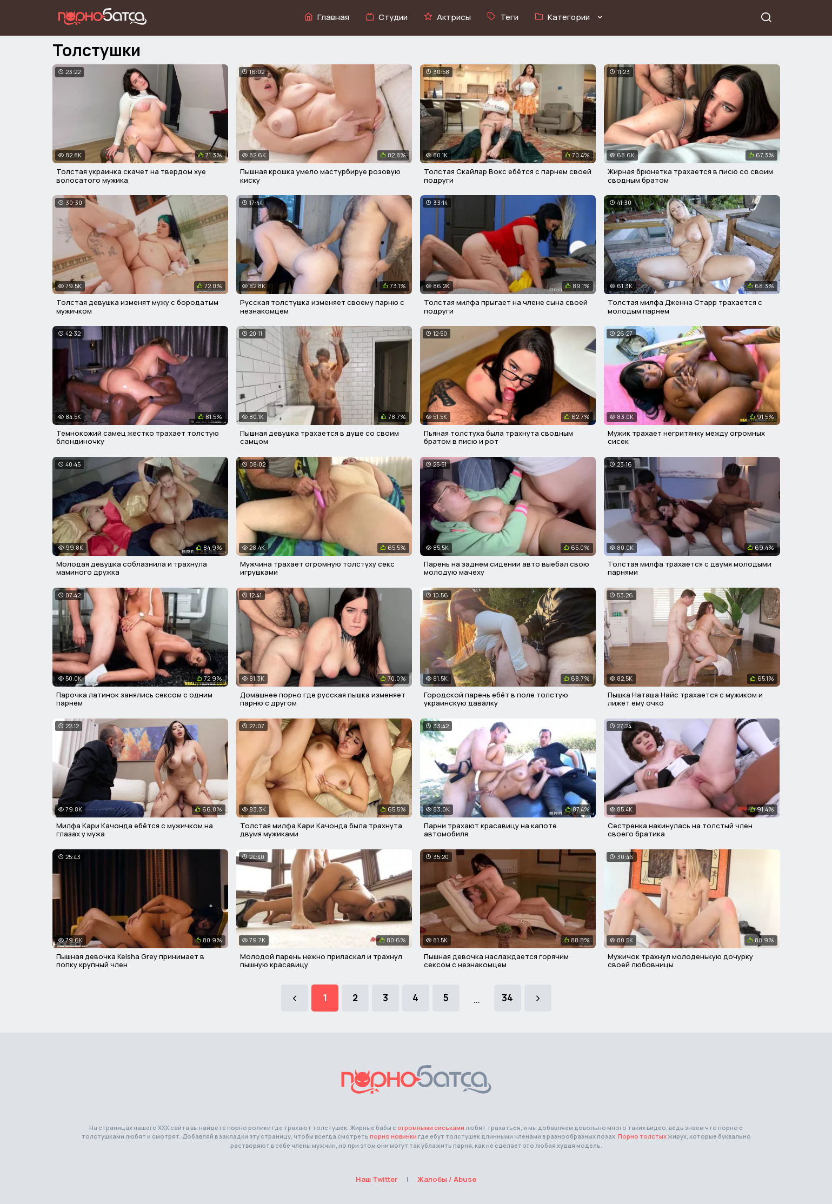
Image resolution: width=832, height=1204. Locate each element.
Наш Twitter (377, 1179)
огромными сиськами (430, 1127)
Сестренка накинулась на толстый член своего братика (680, 830)
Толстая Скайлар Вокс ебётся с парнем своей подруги (507, 176)
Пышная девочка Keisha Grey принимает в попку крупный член (130, 961)
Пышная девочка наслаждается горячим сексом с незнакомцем (496, 961)
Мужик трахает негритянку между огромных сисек (686, 437)
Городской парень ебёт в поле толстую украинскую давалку (496, 699)
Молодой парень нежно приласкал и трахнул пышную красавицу (321, 961)
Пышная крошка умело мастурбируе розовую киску (320, 176)
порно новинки (393, 1136)
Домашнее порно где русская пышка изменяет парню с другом (322, 699)
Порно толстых (642, 1136)
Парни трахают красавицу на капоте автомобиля (490, 830)
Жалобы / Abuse (446, 1179)
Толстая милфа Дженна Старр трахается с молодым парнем (685, 306)
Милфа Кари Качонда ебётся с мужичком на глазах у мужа (134, 830)
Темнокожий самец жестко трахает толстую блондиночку (137, 437)
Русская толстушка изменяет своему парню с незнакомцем (322, 306)
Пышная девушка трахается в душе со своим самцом (319, 437)
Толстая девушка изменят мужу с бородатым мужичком (137, 306)
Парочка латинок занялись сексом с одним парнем (134, 699)
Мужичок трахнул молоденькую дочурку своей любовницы (680, 961)
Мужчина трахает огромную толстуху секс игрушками (317, 568)
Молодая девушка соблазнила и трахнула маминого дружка (131, 568)
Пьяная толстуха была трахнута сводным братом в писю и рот (498, 437)
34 (507, 998)
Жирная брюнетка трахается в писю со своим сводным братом (690, 176)
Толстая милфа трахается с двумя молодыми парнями (689, 568)
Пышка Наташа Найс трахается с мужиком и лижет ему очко (685, 699)
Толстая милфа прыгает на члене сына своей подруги (506, 306)
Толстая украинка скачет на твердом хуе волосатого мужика (131, 176)
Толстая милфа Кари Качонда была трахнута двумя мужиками (321, 830)
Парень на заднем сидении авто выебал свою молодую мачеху (506, 568)
